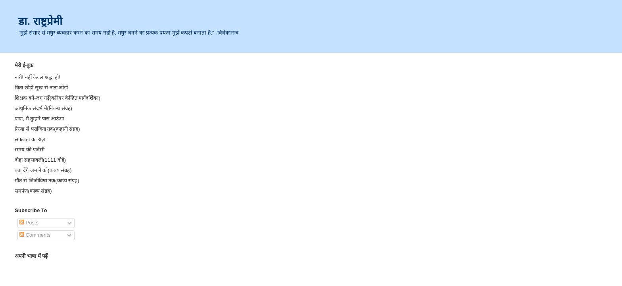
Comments (34, 235)
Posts (28, 223)
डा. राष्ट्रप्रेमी (40, 21)
